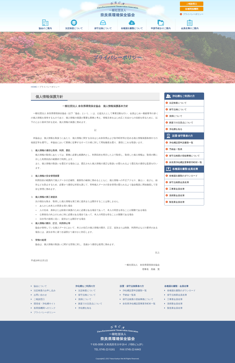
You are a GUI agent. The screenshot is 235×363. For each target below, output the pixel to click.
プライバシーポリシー (193, 14)
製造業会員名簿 (176, 202)
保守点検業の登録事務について (184, 155)
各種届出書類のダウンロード (183, 175)
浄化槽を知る (175, 129)
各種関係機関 (191, 9)
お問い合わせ (40, 295)
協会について (40, 286)
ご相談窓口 (191, 4)
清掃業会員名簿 (176, 195)
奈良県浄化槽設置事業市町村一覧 (185, 162)
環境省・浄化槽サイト (45, 303)
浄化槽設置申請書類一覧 (181, 142)
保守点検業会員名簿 (179, 182)
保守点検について (178, 109)
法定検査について (178, 103)
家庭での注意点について (181, 122)
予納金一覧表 (175, 149)
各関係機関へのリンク (45, 308)
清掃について (175, 116)
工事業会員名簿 (176, 189)
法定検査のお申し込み (45, 290)
